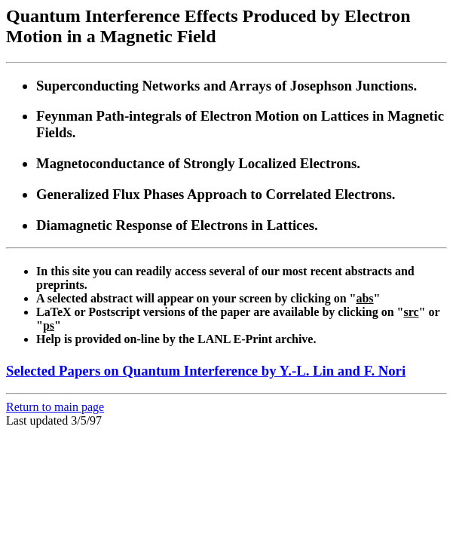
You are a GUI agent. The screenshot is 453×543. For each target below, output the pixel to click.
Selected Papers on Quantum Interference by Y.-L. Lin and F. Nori (206, 371)
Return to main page (55, 406)
